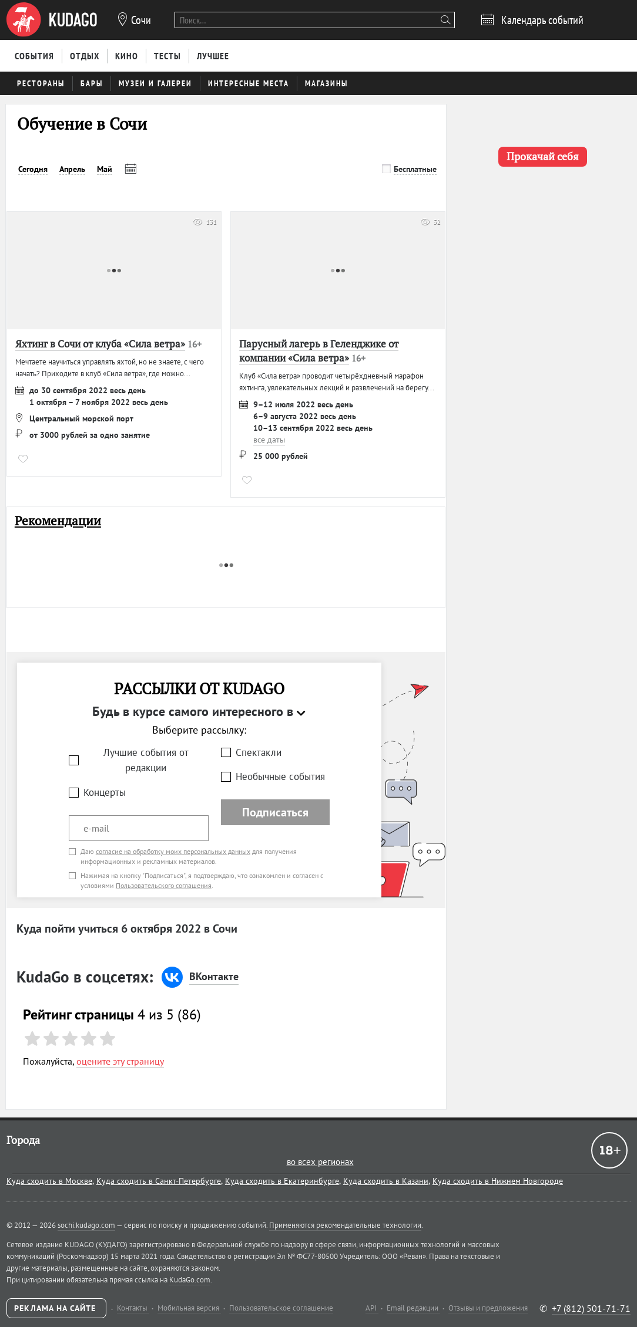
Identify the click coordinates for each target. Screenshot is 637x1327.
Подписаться (275, 812)
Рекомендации (58, 521)
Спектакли (258, 752)
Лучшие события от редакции (146, 760)
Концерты (104, 792)
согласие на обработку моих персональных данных (173, 851)
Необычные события (280, 776)
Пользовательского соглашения (164, 885)
